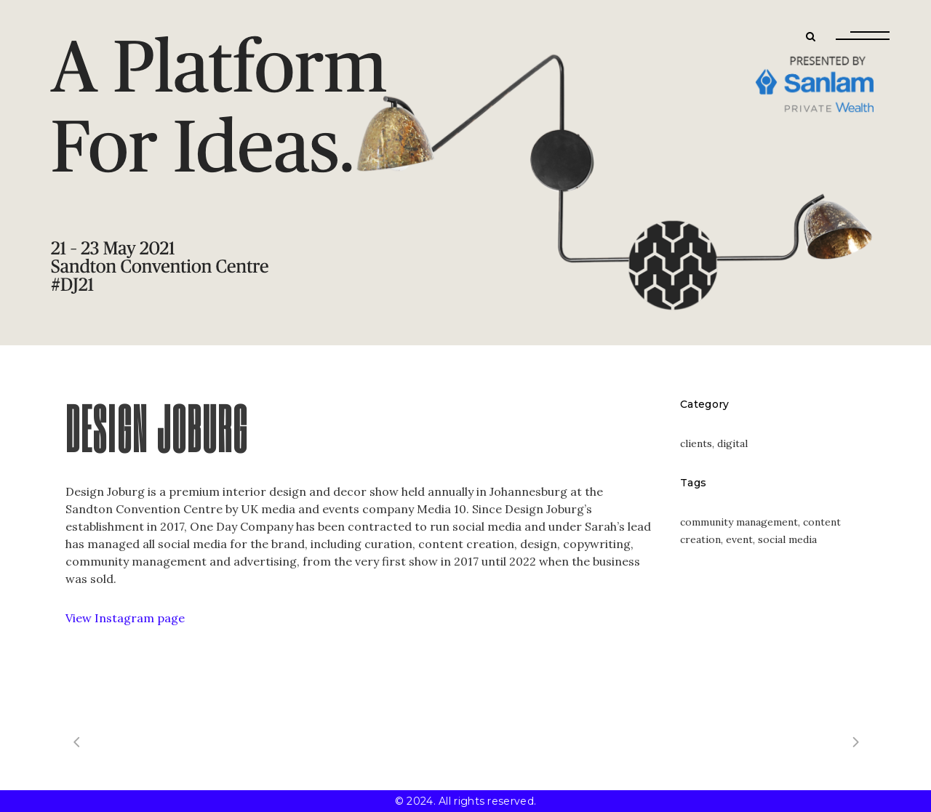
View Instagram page (125, 618)
